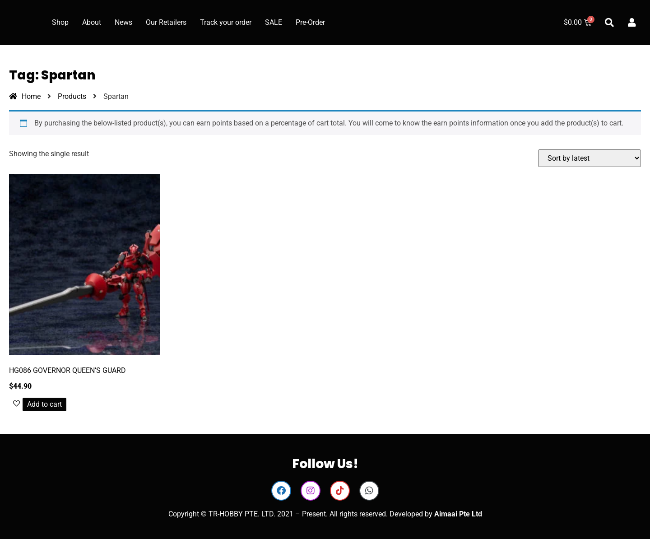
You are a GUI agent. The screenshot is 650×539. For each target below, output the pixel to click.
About (91, 22)
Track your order (225, 22)
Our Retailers (166, 22)
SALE (273, 22)
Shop (60, 22)
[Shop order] (589, 158)
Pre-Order (310, 22)
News (123, 22)
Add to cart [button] (44, 404)
